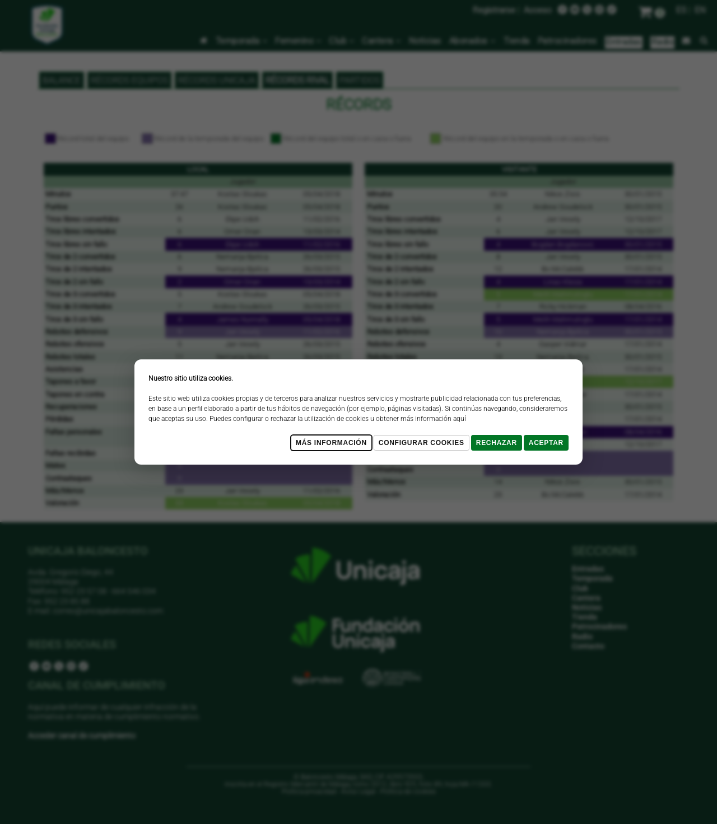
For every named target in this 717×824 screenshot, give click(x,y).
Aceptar (546, 443)
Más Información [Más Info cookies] (331, 443)
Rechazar (496, 443)
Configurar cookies (421, 443)
